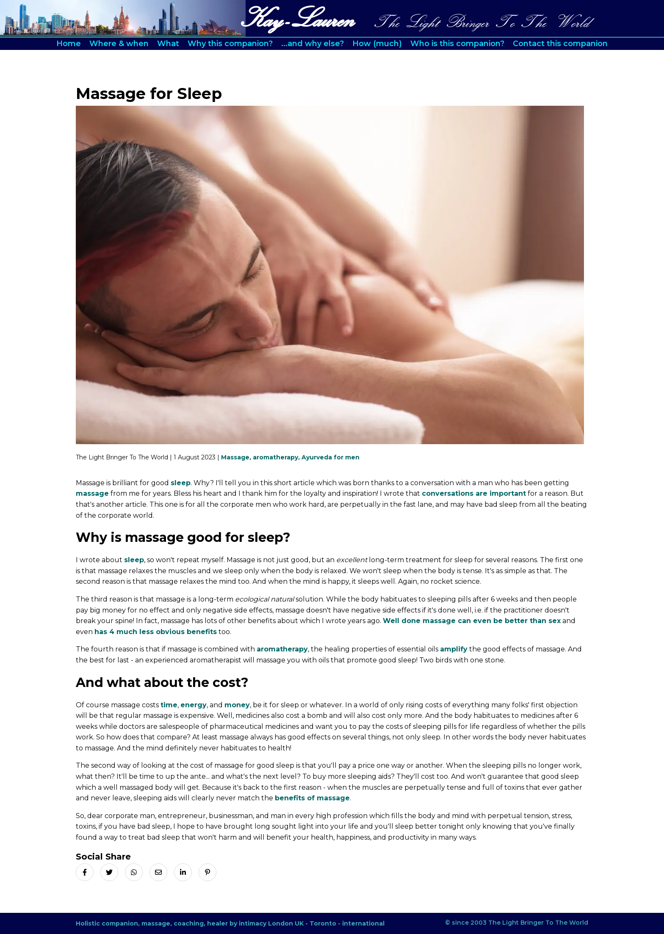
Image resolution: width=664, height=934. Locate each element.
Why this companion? (230, 43)
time (168, 705)
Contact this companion (560, 43)
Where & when (119, 43)
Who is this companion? (457, 43)
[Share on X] (109, 872)
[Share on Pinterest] (207, 872)
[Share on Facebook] (85, 872)
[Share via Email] (158, 872)
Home (68, 43)
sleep (181, 483)
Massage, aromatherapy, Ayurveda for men (290, 457)
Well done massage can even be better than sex (472, 621)
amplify (454, 649)
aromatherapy (282, 649)
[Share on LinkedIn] (183, 872)
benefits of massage (312, 798)
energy (193, 705)
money (237, 705)
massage (92, 493)
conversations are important (474, 493)
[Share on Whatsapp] (134, 872)
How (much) (377, 43)
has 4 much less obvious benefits (155, 632)
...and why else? (312, 43)
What (168, 43)
